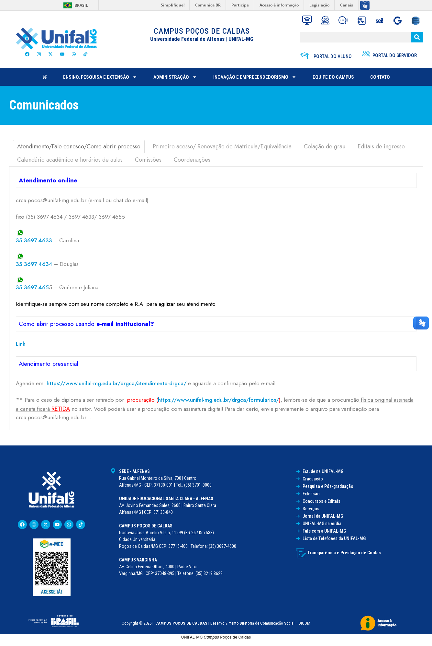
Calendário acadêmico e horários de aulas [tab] (70, 160)
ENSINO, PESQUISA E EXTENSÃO (100, 77)
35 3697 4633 (34, 240)
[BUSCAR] (355, 37)
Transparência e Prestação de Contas (344, 552)
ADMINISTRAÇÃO (175, 77)
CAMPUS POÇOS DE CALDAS (201, 31)
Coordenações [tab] (192, 160)
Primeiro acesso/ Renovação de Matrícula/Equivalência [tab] (222, 146)
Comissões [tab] (148, 160)
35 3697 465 (32, 287)
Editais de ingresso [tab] (381, 146)
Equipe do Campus (333, 77)
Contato (380, 77)
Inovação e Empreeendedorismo (254, 77)
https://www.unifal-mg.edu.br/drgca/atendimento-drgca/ (116, 383)
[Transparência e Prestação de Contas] (301, 553)
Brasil (81, 5)
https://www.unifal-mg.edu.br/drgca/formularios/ (218, 400)
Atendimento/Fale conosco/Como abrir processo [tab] (78, 146)
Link (20, 344)
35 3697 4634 (34, 264)
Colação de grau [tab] (324, 146)
